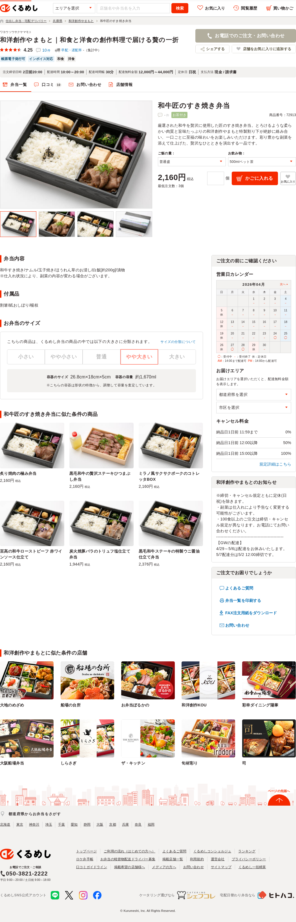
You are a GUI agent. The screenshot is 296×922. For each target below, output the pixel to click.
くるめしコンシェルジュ (212, 851)
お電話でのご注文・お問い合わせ (249, 35)
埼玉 (48, 824)
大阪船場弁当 (12, 763)
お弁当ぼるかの (135, 705)
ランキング (246, 851)
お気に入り (215, 8)
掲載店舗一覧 (172, 859)
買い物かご (283, 8)
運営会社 (218, 859)
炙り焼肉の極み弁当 (18, 473)
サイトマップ (221, 867)
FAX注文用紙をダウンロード (251, 613)
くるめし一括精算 (252, 867)
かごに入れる (259, 178)
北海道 (5, 824)
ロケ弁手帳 (84, 859)
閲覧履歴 (249, 8)
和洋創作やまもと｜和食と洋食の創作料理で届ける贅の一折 (89, 39)
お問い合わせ (88, 84)
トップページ (86, 851)
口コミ (52, 84)
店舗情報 (124, 84)
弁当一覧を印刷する (243, 600)
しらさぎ (69, 763)
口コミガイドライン (91, 867)
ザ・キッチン (133, 763)
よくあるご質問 (239, 588)
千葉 (61, 824)
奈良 (138, 824)
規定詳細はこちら (275, 464)
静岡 (87, 824)
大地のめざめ (12, 705)
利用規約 (197, 859)
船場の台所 (71, 705)
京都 (112, 824)
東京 (19, 824)
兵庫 (125, 824)
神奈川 (34, 824)
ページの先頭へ (279, 791)
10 (46, 50)
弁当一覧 (18, 84)
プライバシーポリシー (249, 859)
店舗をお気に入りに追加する (267, 49)
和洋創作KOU (194, 705)
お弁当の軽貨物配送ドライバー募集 (127, 859)
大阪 (99, 824)
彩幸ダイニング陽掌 (260, 705)
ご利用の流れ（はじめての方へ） (129, 851)
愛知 (74, 824)
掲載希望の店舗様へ (129, 867)
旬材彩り (190, 763)
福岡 (151, 824)
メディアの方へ (164, 867)
